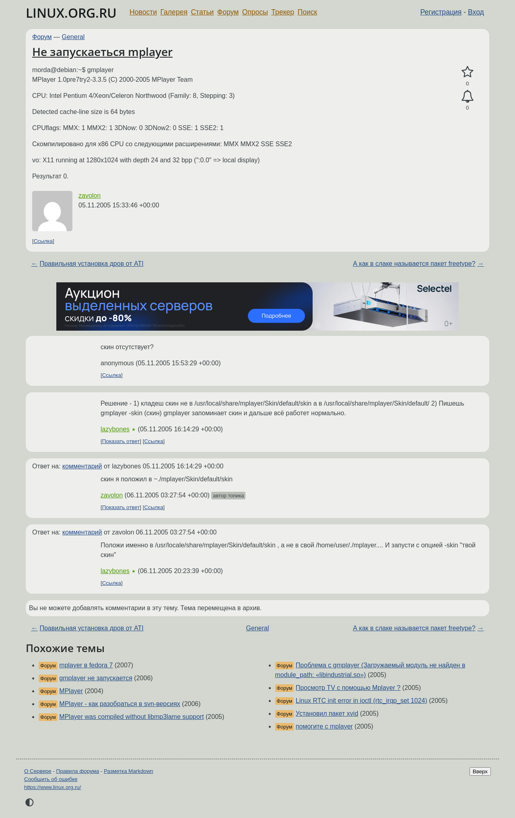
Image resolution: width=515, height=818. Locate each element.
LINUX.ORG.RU (71, 12)
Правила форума (77, 771)
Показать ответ (121, 441)
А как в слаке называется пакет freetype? (414, 263)
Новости (143, 12)
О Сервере (38, 771)
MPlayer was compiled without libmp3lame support (131, 716)
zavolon (89, 195)
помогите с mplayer (324, 726)
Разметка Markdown (128, 771)
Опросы (255, 12)
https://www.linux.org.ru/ (52, 787)
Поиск (307, 12)
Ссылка (43, 241)
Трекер (282, 12)
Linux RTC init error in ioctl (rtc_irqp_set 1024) (361, 700)
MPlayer (71, 691)
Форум (228, 12)
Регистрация (441, 12)
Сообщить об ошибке (51, 779)
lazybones (115, 429)
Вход (476, 12)
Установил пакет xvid (327, 713)
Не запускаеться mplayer (102, 51)
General (73, 36)
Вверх (480, 771)
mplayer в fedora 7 (86, 665)
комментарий (82, 466)
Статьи (202, 12)
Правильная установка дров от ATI (91, 263)
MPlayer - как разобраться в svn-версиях (119, 703)
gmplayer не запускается (95, 678)
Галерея (174, 12)
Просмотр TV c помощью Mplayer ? (348, 687)
